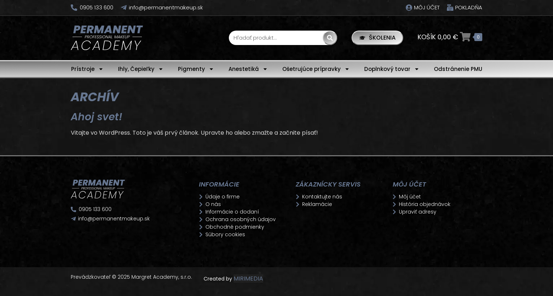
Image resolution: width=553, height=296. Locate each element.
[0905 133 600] (74, 7)
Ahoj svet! (96, 117)
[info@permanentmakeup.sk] (124, 7)
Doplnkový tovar (391, 69)
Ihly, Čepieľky (141, 69)
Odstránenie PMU (458, 69)
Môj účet (427, 7)
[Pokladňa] (450, 7)
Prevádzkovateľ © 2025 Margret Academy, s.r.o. (132, 277)
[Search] (329, 38)
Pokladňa (468, 7)
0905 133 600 (96, 7)
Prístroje (87, 69)
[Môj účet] (409, 7)
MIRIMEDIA (248, 278)
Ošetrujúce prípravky (316, 69)
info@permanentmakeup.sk (166, 7)
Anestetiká (248, 69)
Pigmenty (196, 69)
